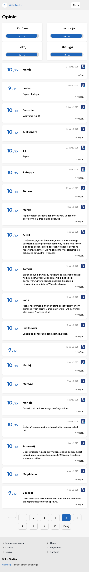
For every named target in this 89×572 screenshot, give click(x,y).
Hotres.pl (7, 564)
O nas (53, 543)
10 (55, 526)
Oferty (9, 547)
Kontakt (54, 551)
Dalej (66, 526)
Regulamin (55, 547)
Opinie (9, 551)
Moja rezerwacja (15, 543)
